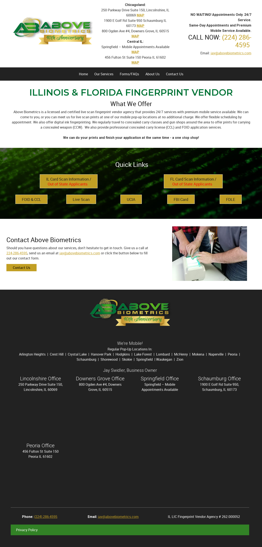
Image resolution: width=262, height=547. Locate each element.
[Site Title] (53, 31)
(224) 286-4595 (236, 41)
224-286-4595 (16, 253)
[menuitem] (83, 74)
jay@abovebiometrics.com (231, 53)
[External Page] (193, 181)
